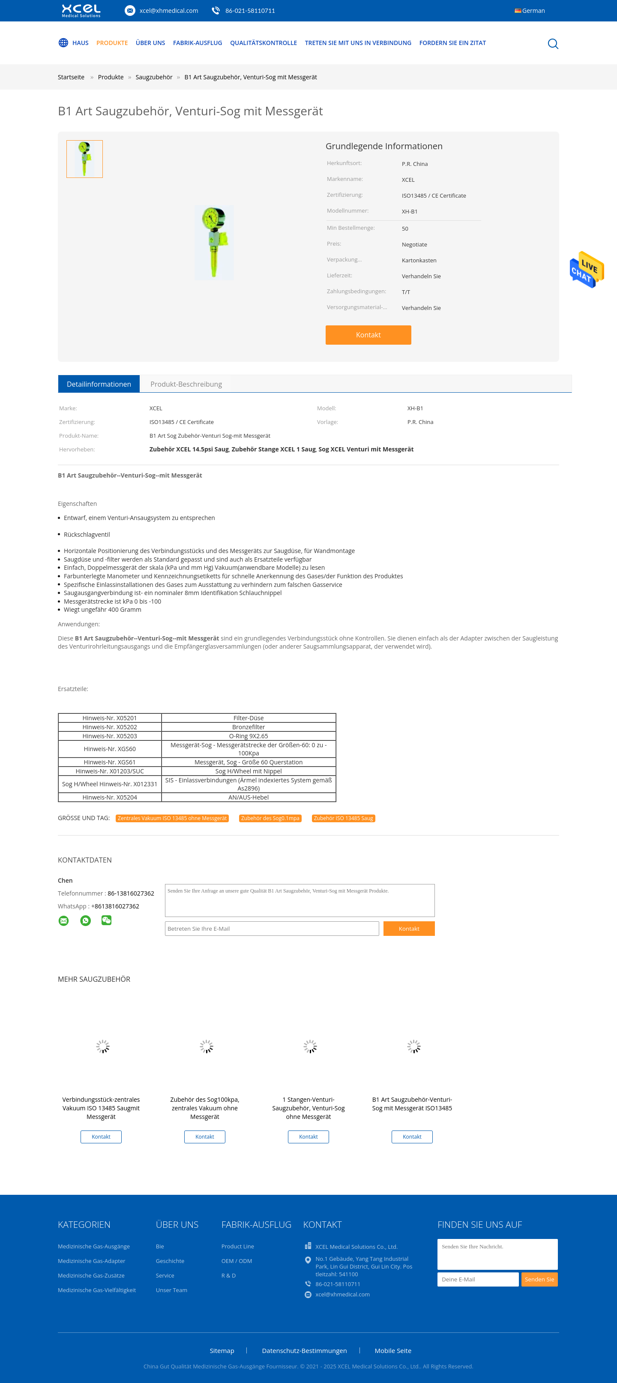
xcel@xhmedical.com (169, 10)
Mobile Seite (393, 1350)
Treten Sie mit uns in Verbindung (360, 43)
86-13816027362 (131, 893)
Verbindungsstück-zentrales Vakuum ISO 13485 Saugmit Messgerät (101, 1108)
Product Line (238, 1246)
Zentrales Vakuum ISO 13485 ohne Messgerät (172, 818)
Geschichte (170, 1261)
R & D (229, 1275)
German (533, 10)
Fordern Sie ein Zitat (455, 43)
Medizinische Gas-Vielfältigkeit (97, 1290)
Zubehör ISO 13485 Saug (343, 818)
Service (165, 1275)
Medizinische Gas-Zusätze (91, 1275)
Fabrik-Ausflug (199, 43)
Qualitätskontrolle (265, 43)
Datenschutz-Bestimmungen (304, 1350)
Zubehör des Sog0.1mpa (270, 818)
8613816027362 (117, 906)
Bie (160, 1246)
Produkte (113, 43)
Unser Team (171, 1290)
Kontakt (368, 335)
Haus (73, 42)
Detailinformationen (99, 384)
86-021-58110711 (250, 10)
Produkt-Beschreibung (186, 384)
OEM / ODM (237, 1261)
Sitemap (222, 1350)
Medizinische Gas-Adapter (92, 1261)
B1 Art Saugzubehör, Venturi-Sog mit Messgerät (251, 77)
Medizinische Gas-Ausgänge (94, 1246)
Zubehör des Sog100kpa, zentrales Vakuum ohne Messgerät (204, 1108)
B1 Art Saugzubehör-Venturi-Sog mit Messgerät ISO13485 (412, 1103)
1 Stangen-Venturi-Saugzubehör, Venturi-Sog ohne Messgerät (308, 1108)
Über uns (151, 43)
